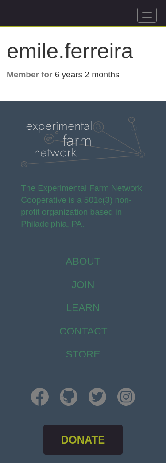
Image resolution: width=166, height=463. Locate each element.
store (83, 354)
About (83, 261)
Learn (83, 307)
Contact (83, 331)
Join (83, 284)
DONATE (83, 440)
